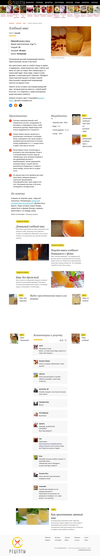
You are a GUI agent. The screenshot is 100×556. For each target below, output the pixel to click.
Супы (86, 540)
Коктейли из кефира (63, 16)
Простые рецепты (83, 15)
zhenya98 (17, 33)
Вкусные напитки (30, 15)
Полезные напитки (43, 15)
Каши (77, 2)
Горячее (39, 2)
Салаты (94, 2)
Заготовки (59, 2)
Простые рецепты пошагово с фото (17, 545)
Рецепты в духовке (16, 16)
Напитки (85, 2)
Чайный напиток (3, 15)
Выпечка (30, 2)
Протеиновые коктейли (10, 15)
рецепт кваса (20, 41)
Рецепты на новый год (77, 16)
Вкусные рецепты (70, 15)
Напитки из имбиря (23, 16)
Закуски (69, 2)
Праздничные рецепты (90, 15)
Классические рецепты (50, 15)
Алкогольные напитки (37, 15)
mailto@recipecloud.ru (84, 550)
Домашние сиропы (97, 15)
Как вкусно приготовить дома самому (16, 2)
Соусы (86, 537)
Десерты (49, 2)
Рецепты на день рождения (57, 16)
